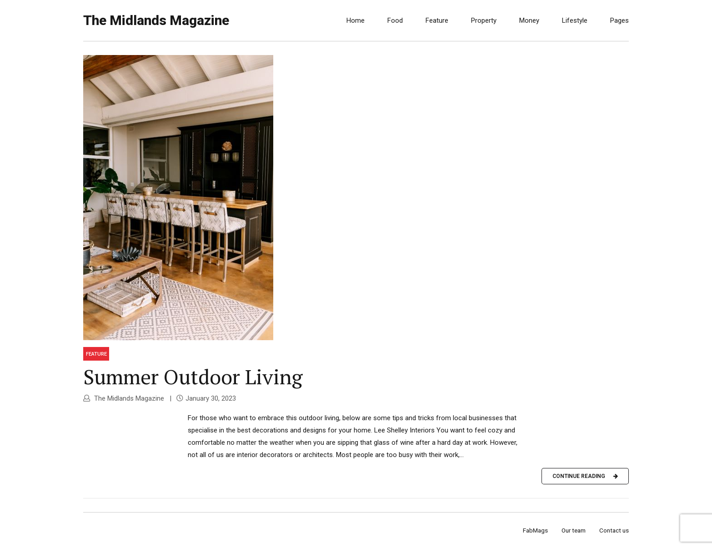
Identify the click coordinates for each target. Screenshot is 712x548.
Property (483, 20)
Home (355, 20)
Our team (574, 530)
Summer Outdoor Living (193, 376)
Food (395, 20)
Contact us (614, 530)
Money (529, 20)
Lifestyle (574, 20)
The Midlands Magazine (156, 20)
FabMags (535, 530)
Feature (437, 20)
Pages (619, 20)
